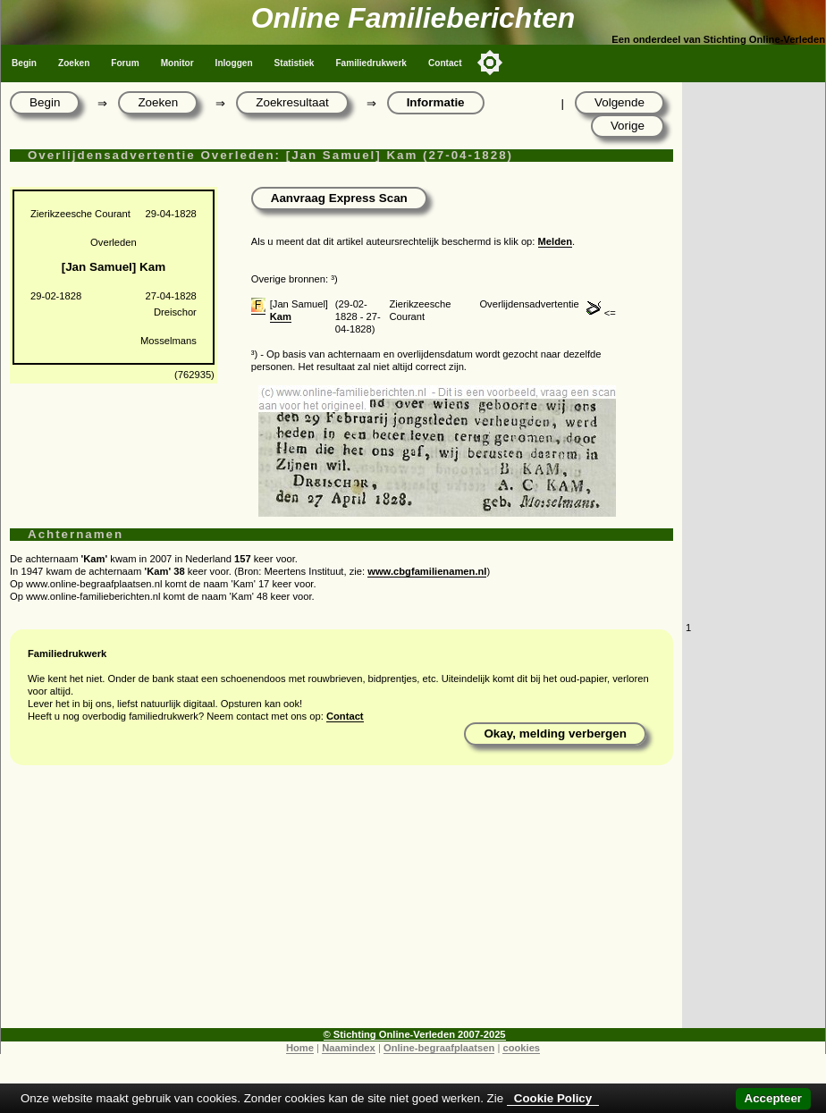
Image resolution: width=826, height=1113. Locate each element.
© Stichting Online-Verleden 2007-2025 (415, 1034)
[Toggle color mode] (490, 62)
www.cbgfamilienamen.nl (426, 571)
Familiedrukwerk (371, 63)
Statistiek (294, 63)
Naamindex (348, 1047)
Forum (125, 63)
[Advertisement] (341, 903)
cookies (521, 1047)
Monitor (177, 63)
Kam (280, 316)
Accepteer (773, 1098)
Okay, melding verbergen (555, 733)
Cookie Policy (553, 1098)
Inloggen (234, 63)
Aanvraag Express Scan (339, 198)
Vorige (628, 125)
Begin (24, 63)
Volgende (619, 102)
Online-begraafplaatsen (439, 1047)
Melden (555, 241)
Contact (445, 63)
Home (300, 1047)
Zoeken (73, 63)
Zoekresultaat (292, 102)
